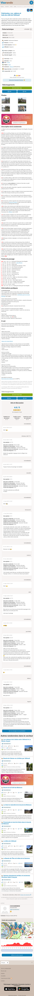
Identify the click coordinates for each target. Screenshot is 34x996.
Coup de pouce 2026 (6, 978)
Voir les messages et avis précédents (17, 731)
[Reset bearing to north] (32, 928)
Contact (3, 980)
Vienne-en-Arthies (13, 202)
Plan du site (3, 971)
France (8, 62)
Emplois (3, 973)
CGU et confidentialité (6, 968)
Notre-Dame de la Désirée (7, 378)
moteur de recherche (25, 894)
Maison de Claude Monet (7, 341)
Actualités (3, 976)
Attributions (3, 938)
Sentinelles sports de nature (23, 294)
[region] (17, 930)
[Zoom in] (32, 924)
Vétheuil (11, 66)
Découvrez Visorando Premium (17, 80)
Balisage (3, 296)
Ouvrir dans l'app (17, 88)
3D (28, 937)
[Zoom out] (32, 926)
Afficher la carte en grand (17, 955)
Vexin (9, 64)
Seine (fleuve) (19, 262)
